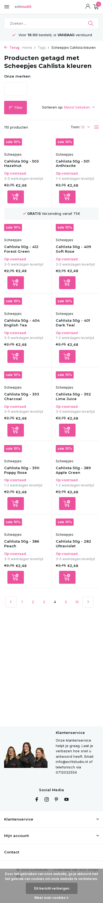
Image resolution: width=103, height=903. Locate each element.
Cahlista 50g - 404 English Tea (22, 322)
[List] (96, 127)
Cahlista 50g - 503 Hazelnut (21, 163)
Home (29, 47)
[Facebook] (37, 799)
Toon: (75, 127)
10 (77, 602)
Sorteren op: (52, 107)
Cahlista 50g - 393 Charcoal (21, 396)
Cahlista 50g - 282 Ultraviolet (73, 543)
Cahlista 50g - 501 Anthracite (73, 163)
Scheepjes (13, 154)
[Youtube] (66, 799)
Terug (12, 47)
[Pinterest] (56, 799)
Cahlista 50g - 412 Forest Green (21, 248)
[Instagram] (46, 799)
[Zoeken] (51, 23)
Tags (44, 47)
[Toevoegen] (15, 196)
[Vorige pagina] (10, 601)
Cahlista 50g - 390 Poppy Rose (21, 470)
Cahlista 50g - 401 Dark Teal (73, 322)
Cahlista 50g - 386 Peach (21, 543)
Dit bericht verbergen (51, 888)
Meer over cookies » (51, 898)
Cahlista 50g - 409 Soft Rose (73, 248)
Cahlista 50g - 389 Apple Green (73, 470)
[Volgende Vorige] (87, 601)
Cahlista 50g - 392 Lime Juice (73, 396)
